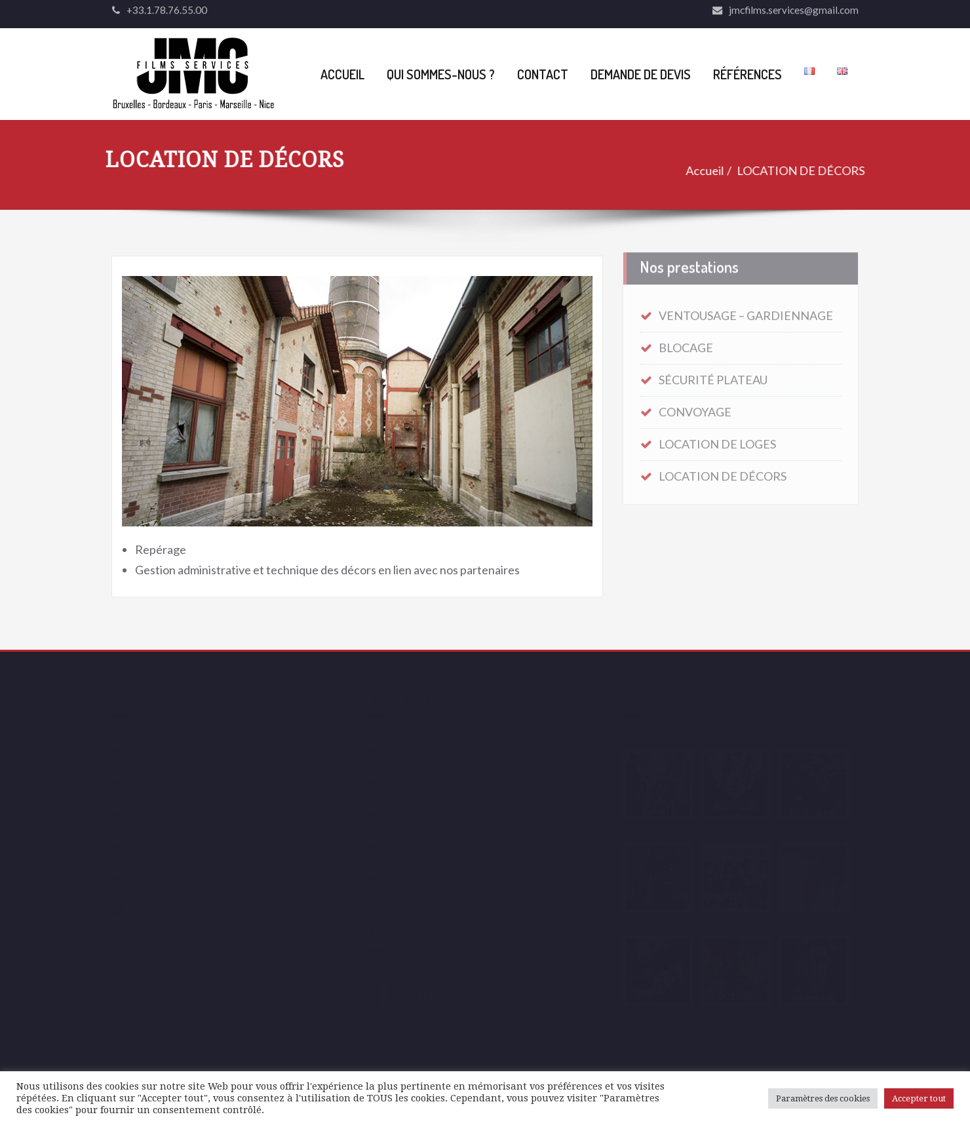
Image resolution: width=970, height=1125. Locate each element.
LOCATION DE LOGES (717, 441)
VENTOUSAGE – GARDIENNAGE (746, 313)
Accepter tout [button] (919, 1098)
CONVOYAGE (695, 409)
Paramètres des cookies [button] (823, 1098)
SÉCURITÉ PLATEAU (713, 377)
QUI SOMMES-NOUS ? (441, 74)
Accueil (697, 170)
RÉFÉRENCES (747, 74)
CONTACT (542, 74)
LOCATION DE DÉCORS (793, 170)
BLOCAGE (686, 345)
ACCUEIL (342, 74)
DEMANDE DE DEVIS (641, 74)
